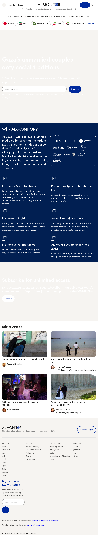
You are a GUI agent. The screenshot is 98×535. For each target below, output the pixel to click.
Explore (74, 16)
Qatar (4, 469)
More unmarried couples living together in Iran (71, 361)
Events (20, 5)
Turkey (4, 446)
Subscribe (85, 5)
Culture (30, 16)
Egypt (4, 465)
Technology (42, 16)
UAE (3, 456)
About (75, 446)
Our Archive (30, 459)
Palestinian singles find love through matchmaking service (68, 403)
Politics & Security (16, 16)
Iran (3, 453)
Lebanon (5, 472)
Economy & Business (59, 16)
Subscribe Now (86, 429)
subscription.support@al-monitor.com (45, 520)
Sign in (93, 5)
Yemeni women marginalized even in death (23, 359)
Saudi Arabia (6, 449)
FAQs (52, 453)
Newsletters (12, 5)
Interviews (85, 16)
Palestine (5, 462)
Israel (4, 459)
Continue (8, 298)
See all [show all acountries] (91, 23)
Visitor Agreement (56, 446)
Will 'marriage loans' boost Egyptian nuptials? (20, 403)
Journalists (76, 449)
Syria (4, 475)
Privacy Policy (55, 449)
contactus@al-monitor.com (36, 525)
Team (75, 453)
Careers (76, 456)
